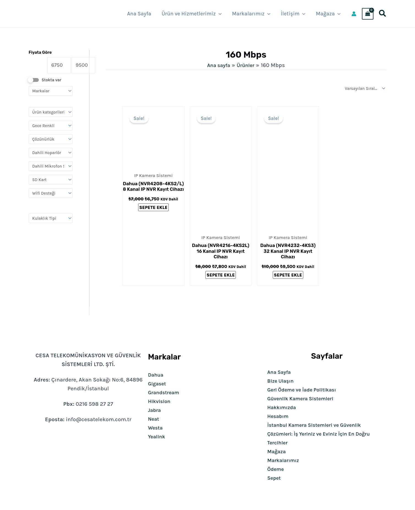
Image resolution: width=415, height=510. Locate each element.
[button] (219, 14)
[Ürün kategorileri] (51, 113)
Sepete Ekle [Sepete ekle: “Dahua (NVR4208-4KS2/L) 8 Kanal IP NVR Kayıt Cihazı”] (153, 208)
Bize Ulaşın (281, 381)
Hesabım (278, 416)
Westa (156, 428)
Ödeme (276, 469)
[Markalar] (51, 92)
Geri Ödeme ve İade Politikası (304, 389)
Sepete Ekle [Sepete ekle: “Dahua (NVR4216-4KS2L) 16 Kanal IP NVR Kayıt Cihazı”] (221, 275)
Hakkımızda (282, 407)
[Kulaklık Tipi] (51, 219)
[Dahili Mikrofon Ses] (51, 167)
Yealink (157, 436)
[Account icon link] (353, 13)
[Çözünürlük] (51, 140)
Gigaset (158, 383)
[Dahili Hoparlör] (51, 154)
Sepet (274, 478)
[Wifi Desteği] (51, 194)
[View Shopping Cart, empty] (367, 14)
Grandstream (165, 392)
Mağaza (277, 451)
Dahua (156, 375)
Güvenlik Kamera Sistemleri (302, 398)
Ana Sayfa (280, 372)
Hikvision (160, 401)
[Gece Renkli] (51, 127)
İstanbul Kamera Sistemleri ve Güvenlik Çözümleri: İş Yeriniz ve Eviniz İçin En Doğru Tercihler (322, 434)
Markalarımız (284, 460)
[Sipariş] (364, 88)
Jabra (155, 410)
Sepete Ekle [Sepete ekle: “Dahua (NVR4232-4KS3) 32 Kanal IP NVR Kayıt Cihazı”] (288, 275)
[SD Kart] (51, 181)
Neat (154, 419)
